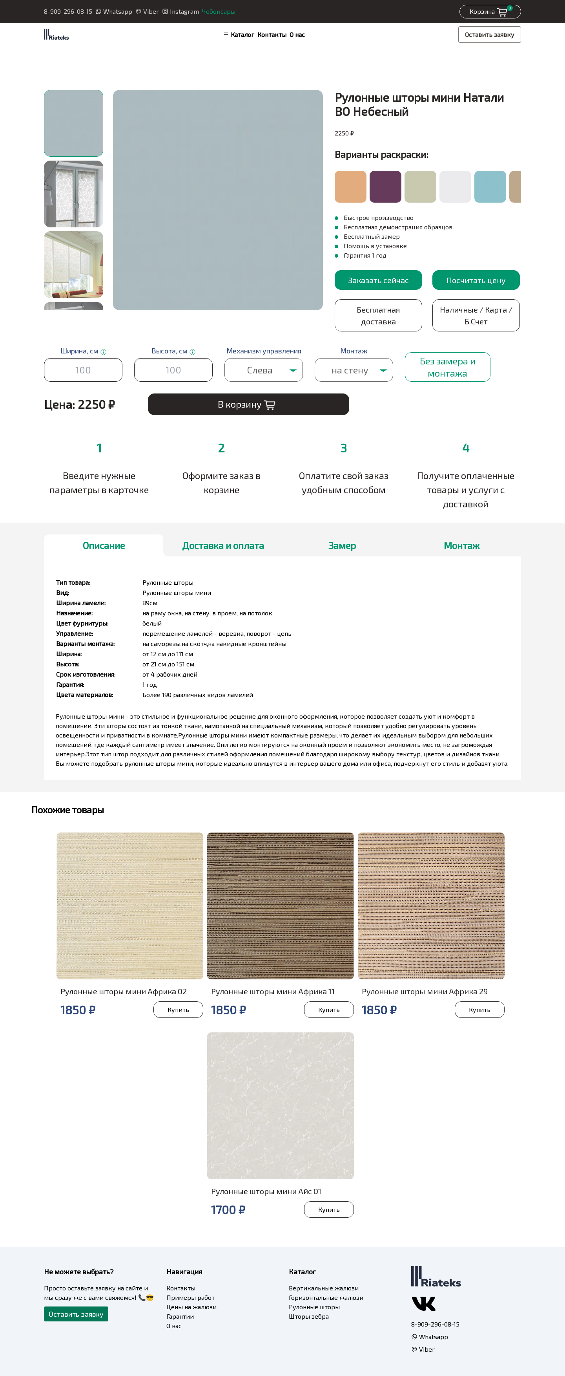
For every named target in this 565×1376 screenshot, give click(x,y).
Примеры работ (190, 1297)
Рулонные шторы (314, 1306)
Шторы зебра (309, 1316)
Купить (178, 1009)
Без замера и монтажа (448, 367)
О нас (297, 34)
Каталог (238, 34)
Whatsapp (113, 11)
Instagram (180, 11)
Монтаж (461, 545)
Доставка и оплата (223, 545)
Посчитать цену (476, 280)
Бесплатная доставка (378, 315)
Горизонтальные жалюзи (326, 1297)
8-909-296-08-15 (68, 11)
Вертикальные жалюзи (324, 1288)
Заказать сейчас (378, 280)
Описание (104, 545)
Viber (147, 11)
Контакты (271, 34)
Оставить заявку (489, 34)
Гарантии (180, 1316)
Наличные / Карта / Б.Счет (476, 315)
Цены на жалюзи (191, 1306)
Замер (342, 545)
